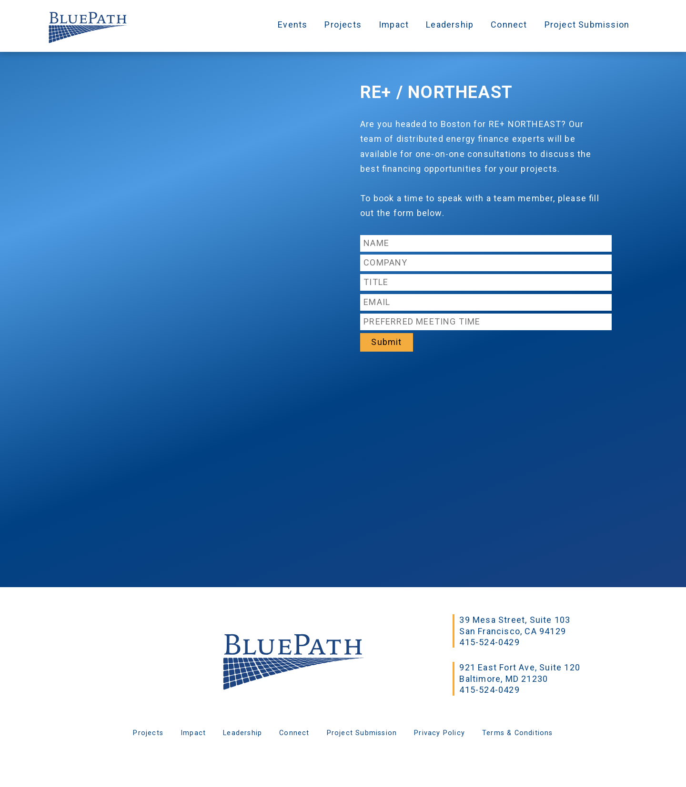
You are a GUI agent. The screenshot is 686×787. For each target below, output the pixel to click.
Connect (509, 25)
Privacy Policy (439, 733)
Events (292, 25)
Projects (343, 25)
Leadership (450, 25)
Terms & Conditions (517, 733)
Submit (386, 342)
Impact (394, 25)
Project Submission (587, 25)
